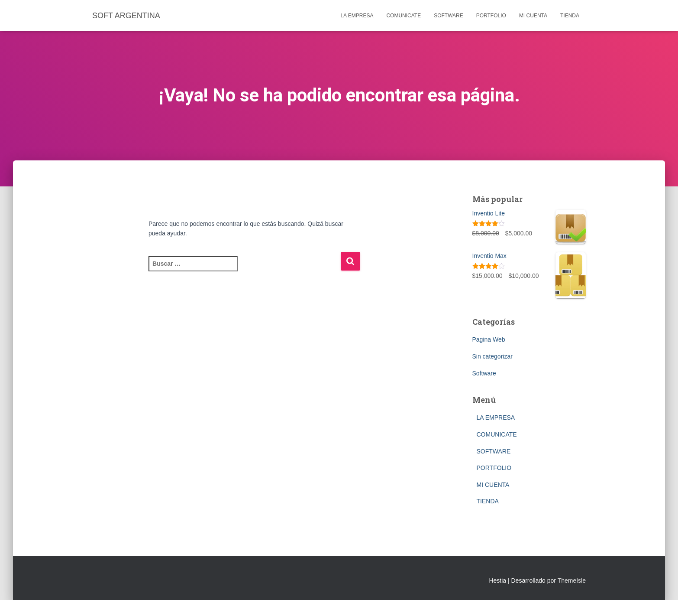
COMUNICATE (403, 16)
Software (484, 373)
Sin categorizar (492, 356)
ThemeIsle (572, 580)
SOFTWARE (448, 16)
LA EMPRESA (356, 16)
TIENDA (569, 16)
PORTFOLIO (491, 16)
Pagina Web (488, 339)
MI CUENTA (533, 16)
